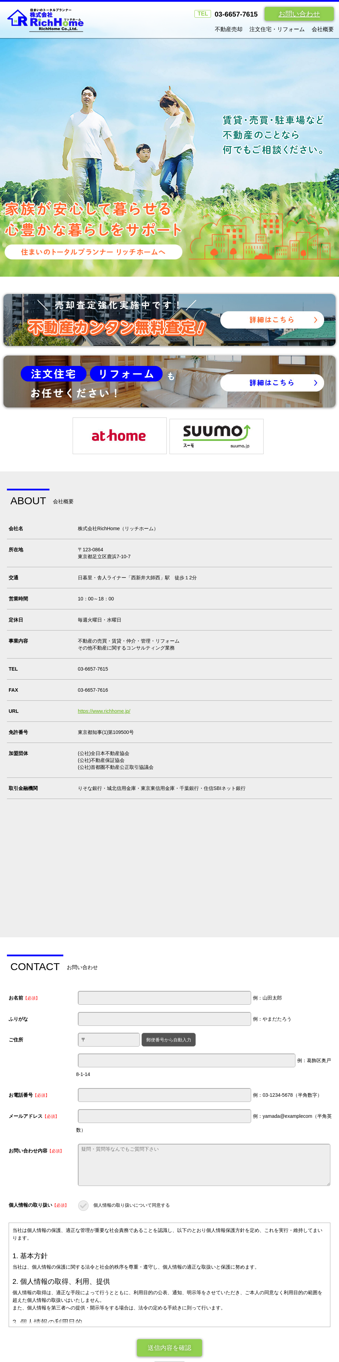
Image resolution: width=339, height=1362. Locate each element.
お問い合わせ (299, 14)
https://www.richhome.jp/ (104, 717)
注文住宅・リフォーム (277, 29)
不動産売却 (228, 29)
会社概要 (323, 29)
